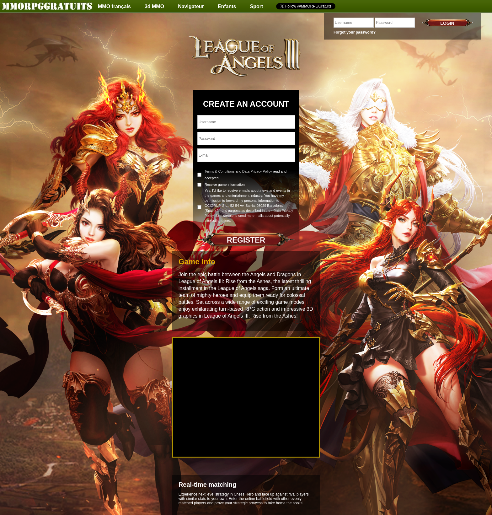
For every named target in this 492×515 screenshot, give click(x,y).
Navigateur (191, 6)
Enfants (227, 6)
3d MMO (154, 6)
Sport (256, 6)
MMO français (114, 6)
